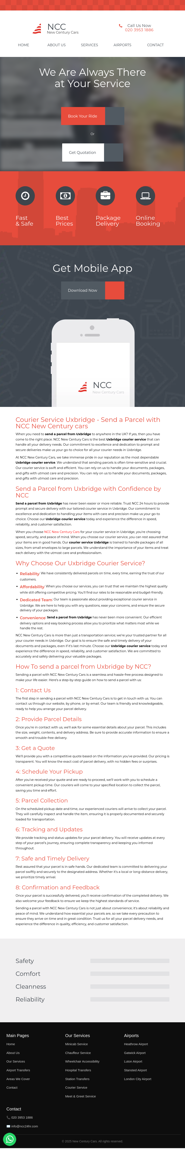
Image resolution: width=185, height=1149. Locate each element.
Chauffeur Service (78, 1053)
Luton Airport (133, 1062)
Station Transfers (77, 1079)
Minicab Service (76, 1045)
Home (23, 45)
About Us (56, 45)
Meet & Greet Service (80, 1097)
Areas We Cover (18, 1079)
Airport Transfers (18, 1071)
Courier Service (76, 1088)
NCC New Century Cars (62, 532)
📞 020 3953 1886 (19, 1118)
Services (89, 45)
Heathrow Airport (136, 1045)
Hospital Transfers (78, 1071)
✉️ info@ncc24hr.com (22, 1127)
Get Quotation (82, 152)
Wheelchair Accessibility (82, 1062)
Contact (155, 45)
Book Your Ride (82, 116)
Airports (122, 45)
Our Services (15, 1062)
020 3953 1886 (139, 30)
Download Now (83, 291)
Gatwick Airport (135, 1053)
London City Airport (137, 1079)
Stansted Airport (135, 1071)
